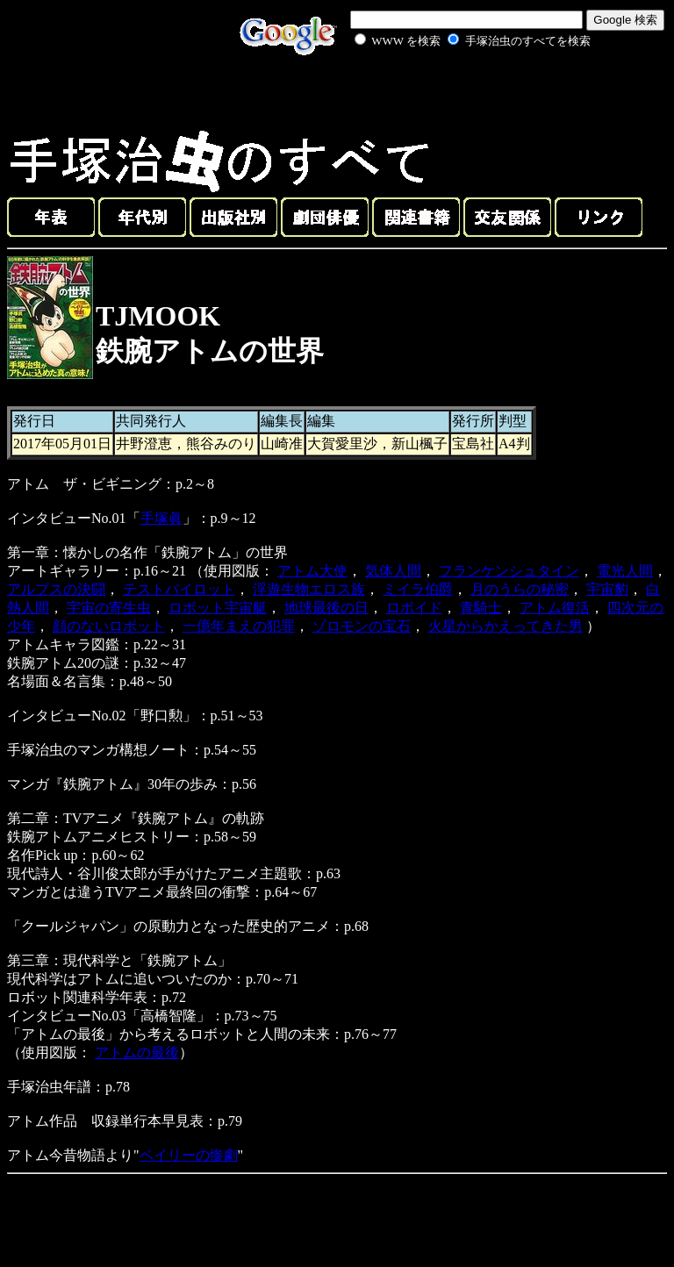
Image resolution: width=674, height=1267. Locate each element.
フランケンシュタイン (509, 570)
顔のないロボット (109, 626)
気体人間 (393, 570)
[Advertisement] (453, 91)
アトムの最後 (137, 1052)
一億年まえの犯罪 (239, 626)
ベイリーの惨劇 (189, 1155)
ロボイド (414, 607)
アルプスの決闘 (56, 589)
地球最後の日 (326, 607)
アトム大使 (312, 570)
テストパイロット (179, 589)
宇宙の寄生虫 (109, 607)
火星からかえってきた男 (505, 626)
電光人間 (625, 570)
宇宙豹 (607, 589)
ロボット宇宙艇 (217, 607)
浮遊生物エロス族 (309, 589)
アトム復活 (555, 607)
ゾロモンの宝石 (361, 626)
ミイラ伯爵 (418, 589)
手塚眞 (161, 518)
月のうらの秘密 (519, 589)
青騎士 (481, 607)
